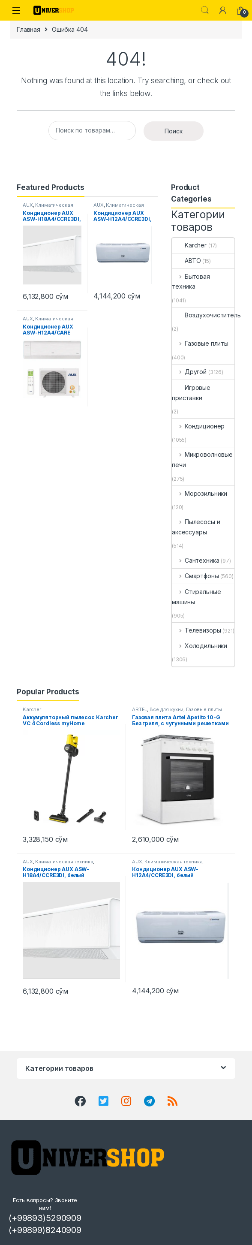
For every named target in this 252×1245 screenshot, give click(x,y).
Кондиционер (198, 426)
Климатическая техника (64, 862)
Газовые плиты (200, 343)
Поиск (174, 131)
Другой (189, 371)
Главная (28, 29)
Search (205, 10)
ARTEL (139, 709)
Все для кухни (166, 709)
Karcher (189, 245)
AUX (28, 205)
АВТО (186, 260)
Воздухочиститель (206, 315)
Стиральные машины (196, 597)
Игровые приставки (191, 392)
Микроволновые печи (202, 459)
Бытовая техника (191, 281)
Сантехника (195, 560)
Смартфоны (195, 575)
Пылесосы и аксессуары (196, 527)
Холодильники (199, 645)
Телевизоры (196, 630)
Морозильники (199, 493)
